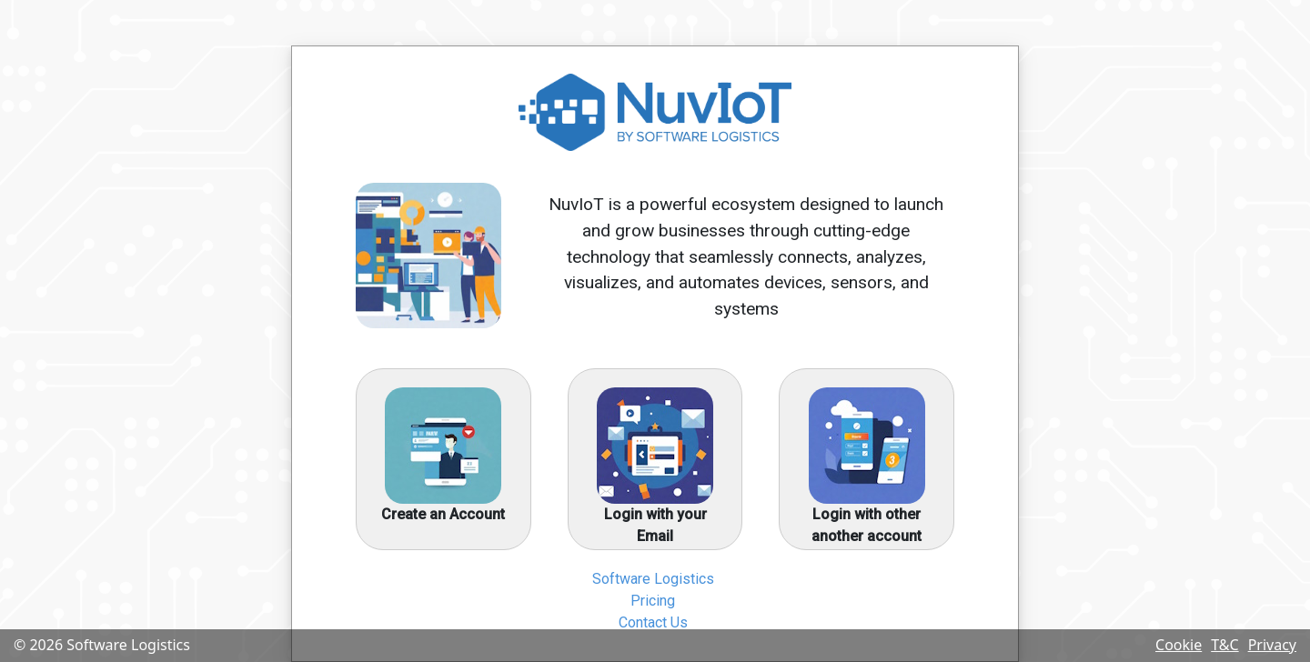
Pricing (652, 600)
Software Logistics (653, 578)
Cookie (1178, 645)
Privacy (1272, 645)
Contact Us (653, 622)
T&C (1224, 645)
